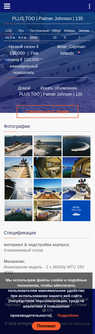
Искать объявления (59, 88)
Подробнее (68, 315)
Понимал (46, 326)
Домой (24, 88)
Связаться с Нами (47, 111)
